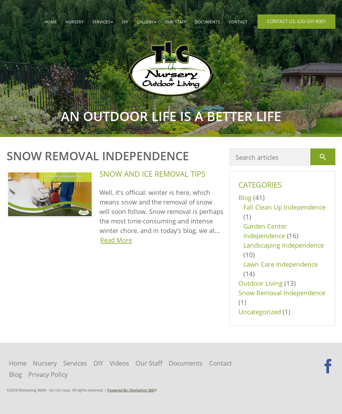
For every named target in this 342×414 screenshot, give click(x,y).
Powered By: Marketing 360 (130, 390)
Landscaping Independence (283, 245)
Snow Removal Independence (281, 292)
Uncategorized (259, 311)
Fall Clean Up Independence (284, 207)
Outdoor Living (260, 283)
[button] (102, 22)
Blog (244, 197)
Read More (116, 240)
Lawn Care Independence (280, 264)
